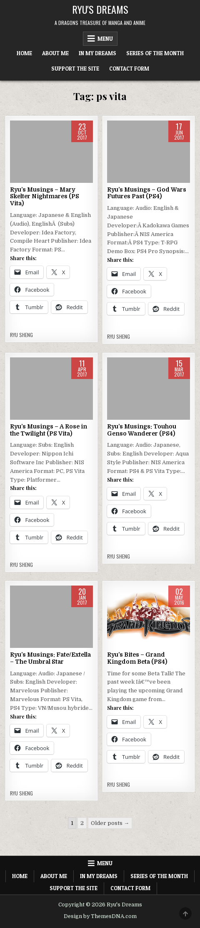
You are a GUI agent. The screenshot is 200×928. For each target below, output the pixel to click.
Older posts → (110, 823)
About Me (55, 53)
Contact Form (129, 68)
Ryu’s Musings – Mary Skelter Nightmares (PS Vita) (44, 196)
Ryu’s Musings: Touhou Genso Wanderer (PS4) (141, 430)
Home (24, 53)
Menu (105, 38)
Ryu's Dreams (100, 9)
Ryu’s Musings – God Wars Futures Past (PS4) (146, 193)
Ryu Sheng (21, 334)
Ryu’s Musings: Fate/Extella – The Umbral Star (50, 658)
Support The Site (75, 68)
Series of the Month (155, 53)
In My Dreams (97, 53)
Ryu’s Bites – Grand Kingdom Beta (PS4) (137, 658)
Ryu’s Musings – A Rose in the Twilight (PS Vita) (48, 430)
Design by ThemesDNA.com (100, 916)
